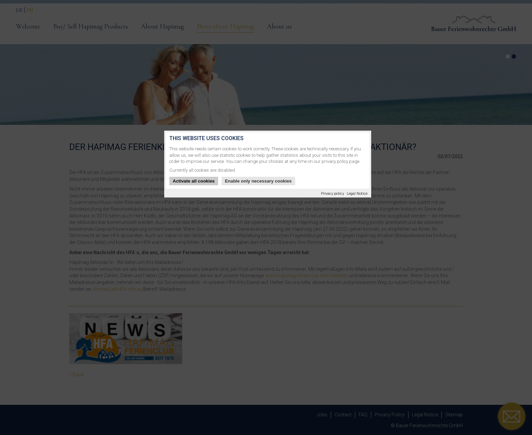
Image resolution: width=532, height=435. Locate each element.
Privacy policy (332, 193)
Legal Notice (357, 193)
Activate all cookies (194, 181)
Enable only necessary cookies (258, 181)
